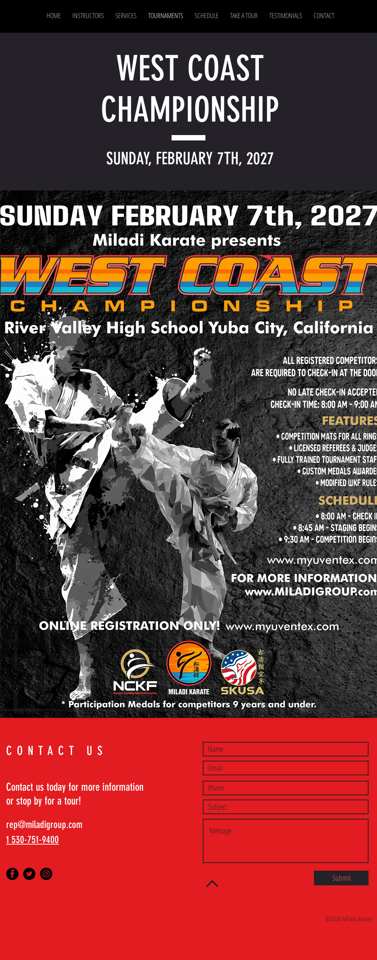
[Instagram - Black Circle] (46, 874)
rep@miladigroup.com (44, 825)
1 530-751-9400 (32, 840)
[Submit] (341, 878)
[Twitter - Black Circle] (29, 874)
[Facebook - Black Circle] (12, 874)
